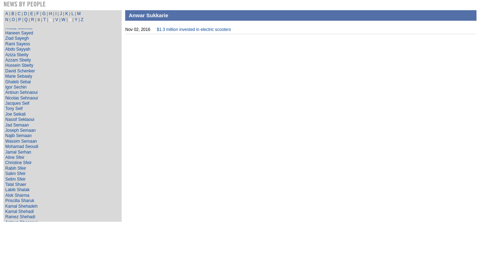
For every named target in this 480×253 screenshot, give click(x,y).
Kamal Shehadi (19, 211)
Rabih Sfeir (15, 168)
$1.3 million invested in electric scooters (194, 29)
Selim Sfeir (15, 179)
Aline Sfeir (15, 157)
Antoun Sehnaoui (21, 92)
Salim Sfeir (15, 173)
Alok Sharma (17, 195)
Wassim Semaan (21, 141)
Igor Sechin (16, 87)
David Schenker (20, 71)
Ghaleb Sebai (18, 81)
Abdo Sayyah (17, 49)
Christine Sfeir (18, 162)
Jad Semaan (17, 125)
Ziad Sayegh (17, 38)
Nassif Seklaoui (19, 119)
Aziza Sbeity (16, 54)
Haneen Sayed (19, 33)
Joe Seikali (15, 114)
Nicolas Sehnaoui (21, 98)
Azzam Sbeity (18, 60)
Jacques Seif (17, 103)
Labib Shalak (17, 189)
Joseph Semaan (20, 130)
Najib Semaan (18, 135)
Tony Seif (13, 108)
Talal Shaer (15, 184)
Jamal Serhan (18, 152)
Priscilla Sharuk (19, 200)
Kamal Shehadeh (21, 206)
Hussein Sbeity (19, 65)
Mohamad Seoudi (21, 146)
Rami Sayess (17, 43)
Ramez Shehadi (20, 216)
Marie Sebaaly (18, 76)
